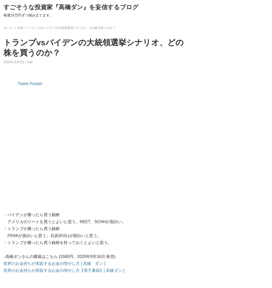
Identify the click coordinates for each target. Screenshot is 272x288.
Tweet (23, 84)
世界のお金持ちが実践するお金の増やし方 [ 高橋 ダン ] (54, 263)
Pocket (36, 84)
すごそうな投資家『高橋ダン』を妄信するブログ (71, 7)
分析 (30, 62)
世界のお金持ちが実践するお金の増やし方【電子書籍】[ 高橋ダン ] (63, 270)
